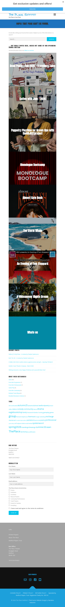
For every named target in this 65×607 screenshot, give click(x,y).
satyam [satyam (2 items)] (19, 423)
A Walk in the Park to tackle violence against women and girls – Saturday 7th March (31, 362)
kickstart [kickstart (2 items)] (18, 417)
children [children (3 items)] (14, 409)
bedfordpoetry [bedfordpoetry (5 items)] (44, 405)
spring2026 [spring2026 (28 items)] (15, 427)
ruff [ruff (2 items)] (15, 423)
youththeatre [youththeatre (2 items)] (31, 432)
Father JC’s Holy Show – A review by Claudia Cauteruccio (24, 354)
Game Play (11, 388)
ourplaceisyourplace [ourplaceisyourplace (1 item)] (21, 420)
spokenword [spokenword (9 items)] (38, 423)
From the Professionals (15, 385)
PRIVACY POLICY (28, 593)
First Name (12, 466)
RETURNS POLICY (40, 593)
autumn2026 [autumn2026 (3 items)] (32, 405)
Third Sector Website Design (37, 600)
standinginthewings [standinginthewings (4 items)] (29, 427)
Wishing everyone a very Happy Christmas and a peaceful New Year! (27, 370)
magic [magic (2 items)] (37, 417)
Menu (54, 14)
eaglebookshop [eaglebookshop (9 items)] (15, 412)
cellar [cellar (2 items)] (10, 409)
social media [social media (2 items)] (28, 423)
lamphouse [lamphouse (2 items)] (24, 417)
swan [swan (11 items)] (48, 427)
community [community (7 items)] (28, 409)
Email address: (31, 483)
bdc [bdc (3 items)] (37, 405)
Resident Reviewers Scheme (16, 396)
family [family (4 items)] (25, 412)
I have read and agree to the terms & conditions (27, 508)
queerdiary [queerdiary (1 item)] (11, 423)
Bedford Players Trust (15, 540)
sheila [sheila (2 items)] (23, 423)
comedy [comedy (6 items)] (20, 409)
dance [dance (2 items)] (35, 409)
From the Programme (14, 382)
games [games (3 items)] (51, 412)
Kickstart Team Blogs (14, 393)
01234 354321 (15, 458)
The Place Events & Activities (17, 488)
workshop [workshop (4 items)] (24, 432)
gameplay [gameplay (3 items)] (46, 412)
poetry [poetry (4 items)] (42, 420)
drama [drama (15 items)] (40, 408)
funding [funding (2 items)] (40, 412)
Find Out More (32, 73)
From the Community (14, 390)
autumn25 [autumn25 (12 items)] (23, 405)
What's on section (29, 50)
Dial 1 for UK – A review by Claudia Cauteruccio (21, 358)
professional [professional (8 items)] (50, 420)
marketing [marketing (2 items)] (42, 417)
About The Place (14, 537)
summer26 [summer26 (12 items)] (41, 427)
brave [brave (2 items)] (51, 405)
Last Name (12, 474)
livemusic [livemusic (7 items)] (32, 416)
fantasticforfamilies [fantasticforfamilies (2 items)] (32, 412)
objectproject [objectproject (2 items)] (12, 420)
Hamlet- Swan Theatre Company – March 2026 (21, 366)
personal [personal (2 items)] (37, 420)
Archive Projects (13, 535)
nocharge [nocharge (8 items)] (50, 416)
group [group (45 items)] (12, 416)
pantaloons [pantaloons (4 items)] (31, 420)
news (10, 379)
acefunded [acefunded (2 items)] (14, 405)
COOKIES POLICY (15, 593)
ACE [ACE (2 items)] (10, 405)
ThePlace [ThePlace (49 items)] (14, 431)
